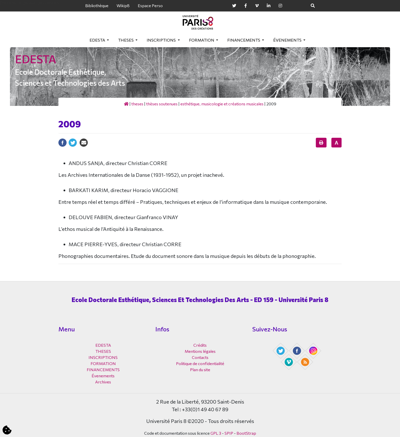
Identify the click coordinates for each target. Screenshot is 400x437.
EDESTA (98, 40)
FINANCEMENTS (244, 40)
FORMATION (202, 40)
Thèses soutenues (162, 103)
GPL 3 (215, 433)
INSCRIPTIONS (162, 40)
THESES (126, 40)
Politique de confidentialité (200, 363)
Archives (103, 381)
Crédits (200, 345)
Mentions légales (200, 351)
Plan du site (200, 369)
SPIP (228, 433)
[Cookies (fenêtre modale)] (7, 430)
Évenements (287, 40)
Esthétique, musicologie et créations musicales (222, 103)
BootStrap (246, 433)
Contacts (200, 357)
